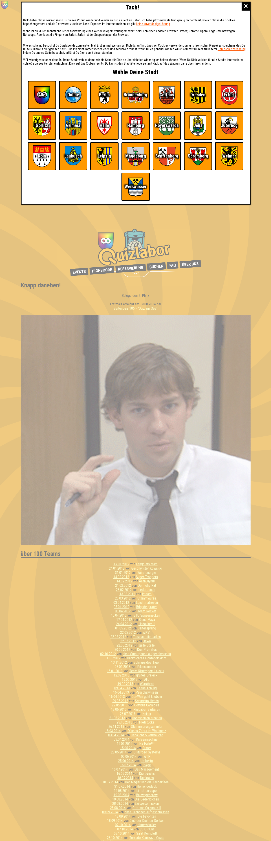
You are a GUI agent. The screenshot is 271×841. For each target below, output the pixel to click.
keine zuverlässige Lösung (153, 24)
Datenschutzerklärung (232, 49)
